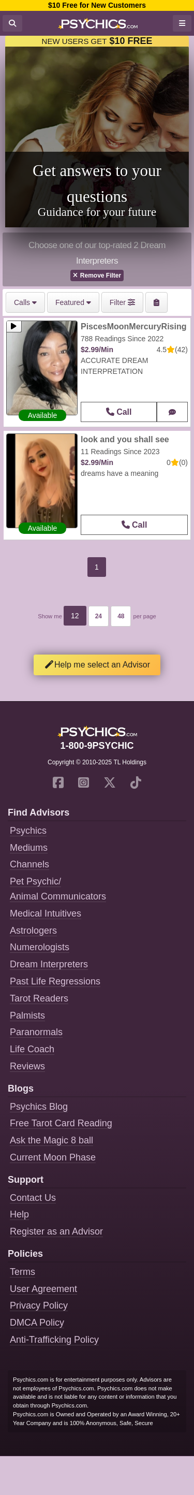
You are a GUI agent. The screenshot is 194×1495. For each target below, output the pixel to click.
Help (19, 1214)
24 (98, 616)
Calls (25, 302)
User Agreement (43, 1289)
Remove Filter (97, 275)
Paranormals (36, 1032)
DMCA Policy (37, 1322)
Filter (122, 302)
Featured (73, 302)
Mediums (29, 848)
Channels (29, 864)
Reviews (27, 1066)
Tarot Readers (39, 998)
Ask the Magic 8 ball (51, 1140)
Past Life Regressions (55, 981)
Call (119, 412)
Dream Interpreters (49, 964)
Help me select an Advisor (97, 664)
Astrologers (33, 930)
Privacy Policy (39, 1305)
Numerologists (39, 947)
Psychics (28, 830)
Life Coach (32, 1049)
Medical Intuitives (45, 913)
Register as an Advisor (56, 1231)
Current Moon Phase (53, 1157)
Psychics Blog (39, 1106)
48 (120, 616)
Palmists (27, 1015)
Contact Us (33, 1198)
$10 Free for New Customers (97, 5)
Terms (22, 1272)
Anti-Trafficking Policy (54, 1339)
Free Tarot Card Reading (61, 1123)
